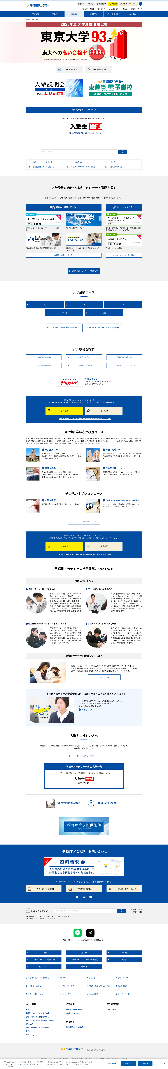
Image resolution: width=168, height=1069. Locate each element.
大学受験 (74, 14)
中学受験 (35, 14)
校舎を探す (111, 162)
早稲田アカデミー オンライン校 (37, 1013)
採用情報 (101, 9)
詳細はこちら (86, 709)
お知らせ (124, 9)
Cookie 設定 (112, 1063)
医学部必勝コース (114, 468)
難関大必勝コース (52, 468)
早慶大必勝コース (112, 449)
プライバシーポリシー (16, 1064)
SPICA (29, 1024)
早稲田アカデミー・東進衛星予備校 (40, 1020)
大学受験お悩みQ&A (69, 803)
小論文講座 (49, 500)
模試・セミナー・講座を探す (41, 162)
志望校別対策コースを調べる (41, 167)
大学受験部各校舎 (77, 133)
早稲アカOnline (136, 9)
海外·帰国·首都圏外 (113, 14)
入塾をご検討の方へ (114, 167)
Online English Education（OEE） (121, 500)
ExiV (27, 1009)
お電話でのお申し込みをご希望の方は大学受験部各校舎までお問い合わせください (84, 419)
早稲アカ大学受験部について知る (81, 167)
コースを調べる (74, 162)
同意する (145, 1063)
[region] (84, 1064)
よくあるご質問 (113, 9)
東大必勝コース (51, 449)
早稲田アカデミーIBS (74, 1009)
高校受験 (55, 14)
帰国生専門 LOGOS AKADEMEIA (39, 1028)
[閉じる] (164, 1063)
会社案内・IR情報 (88, 9)
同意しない (128, 1063)
